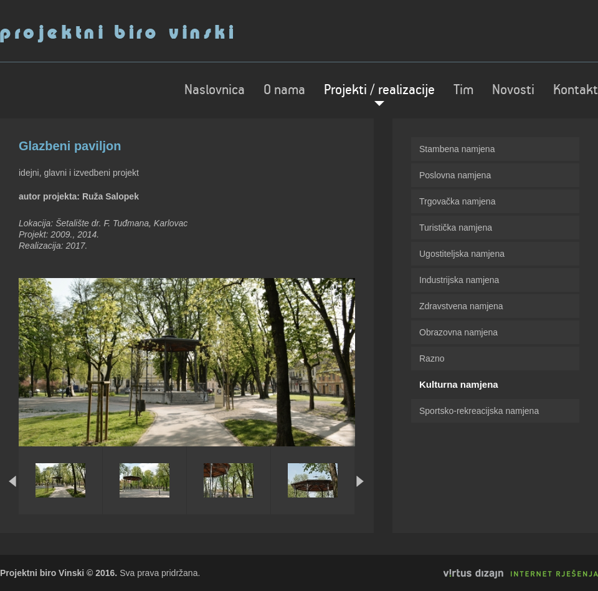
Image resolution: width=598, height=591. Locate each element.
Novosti (513, 90)
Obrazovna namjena (458, 332)
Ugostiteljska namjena (462, 254)
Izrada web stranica (1, 568)
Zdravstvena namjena (461, 306)
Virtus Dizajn (521, 574)
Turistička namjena (455, 228)
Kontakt (575, 90)
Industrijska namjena (459, 280)
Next (360, 481)
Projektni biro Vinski (116, 33)
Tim (463, 90)
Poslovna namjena (455, 175)
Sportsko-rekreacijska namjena (479, 411)
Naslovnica (214, 90)
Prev (13, 481)
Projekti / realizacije (379, 90)
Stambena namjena (457, 149)
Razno (431, 358)
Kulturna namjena (458, 384)
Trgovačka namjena (457, 201)
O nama (284, 90)
